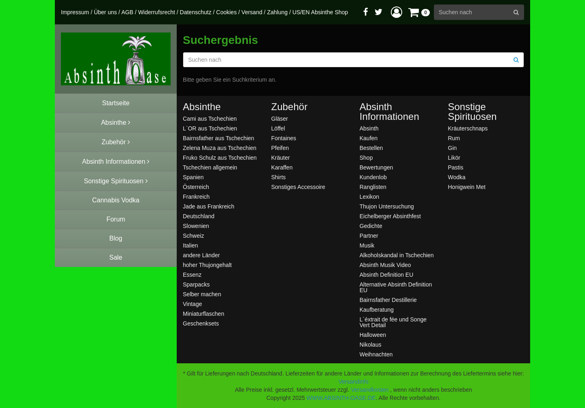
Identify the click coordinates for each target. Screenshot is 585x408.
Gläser (279, 118)
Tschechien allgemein (210, 167)
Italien (190, 245)
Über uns (105, 12)
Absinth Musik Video (385, 265)
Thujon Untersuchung (387, 206)
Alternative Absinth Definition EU (396, 287)
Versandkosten (370, 389)
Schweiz (193, 235)
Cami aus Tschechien (210, 118)
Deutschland (198, 216)
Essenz (192, 274)
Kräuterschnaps (468, 128)
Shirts (278, 177)
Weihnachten (376, 354)
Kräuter (280, 157)
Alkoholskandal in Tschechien (397, 255)
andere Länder (201, 255)
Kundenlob (373, 177)
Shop (366, 157)
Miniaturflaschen (203, 313)
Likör (454, 157)
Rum (454, 138)
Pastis (456, 167)
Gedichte (371, 226)
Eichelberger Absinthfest (390, 216)
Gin (452, 148)
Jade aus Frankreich (208, 206)
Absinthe (202, 107)
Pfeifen (280, 148)
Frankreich (196, 196)
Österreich (196, 187)
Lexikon (369, 196)
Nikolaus (370, 344)
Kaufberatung (377, 309)
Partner (369, 235)
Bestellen (371, 148)
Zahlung (277, 12)
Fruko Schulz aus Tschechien (220, 157)
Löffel (278, 128)
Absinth (369, 128)
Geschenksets (201, 323)
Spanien (193, 177)
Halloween (373, 335)
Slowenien (196, 226)
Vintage (192, 304)
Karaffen (282, 167)
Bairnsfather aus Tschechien (218, 138)
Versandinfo (353, 381)
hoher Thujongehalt (207, 265)
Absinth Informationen (389, 112)
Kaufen (368, 138)
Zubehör (289, 107)
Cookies (226, 12)
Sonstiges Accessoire (298, 187)
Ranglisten (373, 187)
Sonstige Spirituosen (472, 112)
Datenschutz (196, 12)
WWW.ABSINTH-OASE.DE (340, 398)
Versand (251, 12)
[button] (396, 12)
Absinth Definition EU (386, 274)
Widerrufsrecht (156, 12)
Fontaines (283, 138)
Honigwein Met (467, 187)
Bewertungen (376, 167)
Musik (367, 245)
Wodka (457, 177)
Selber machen (202, 294)
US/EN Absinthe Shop (320, 12)
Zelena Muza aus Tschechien (219, 148)
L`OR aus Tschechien (210, 128)
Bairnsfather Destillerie (388, 300)
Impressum (75, 12)
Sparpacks (196, 284)
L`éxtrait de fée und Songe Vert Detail (393, 322)
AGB (127, 12)
